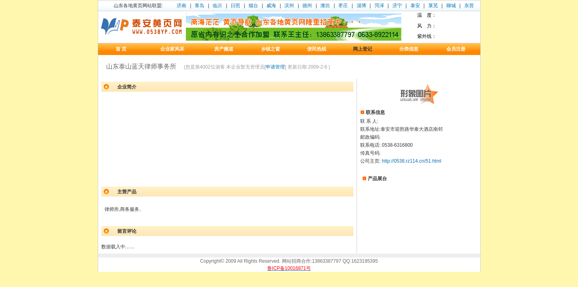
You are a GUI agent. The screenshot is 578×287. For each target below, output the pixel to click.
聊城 (451, 5)
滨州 (289, 5)
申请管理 (275, 67)
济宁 (397, 5)
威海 (271, 5)
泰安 (415, 5)
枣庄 (343, 5)
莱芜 (433, 5)
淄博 (361, 5)
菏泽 (379, 5)
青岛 (199, 5)
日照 (235, 5)
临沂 (217, 5)
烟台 (253, 5)
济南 (181, 5)
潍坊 (325, 5)
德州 (307, 5)
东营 (469, 5)
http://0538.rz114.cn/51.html (411, 161)
